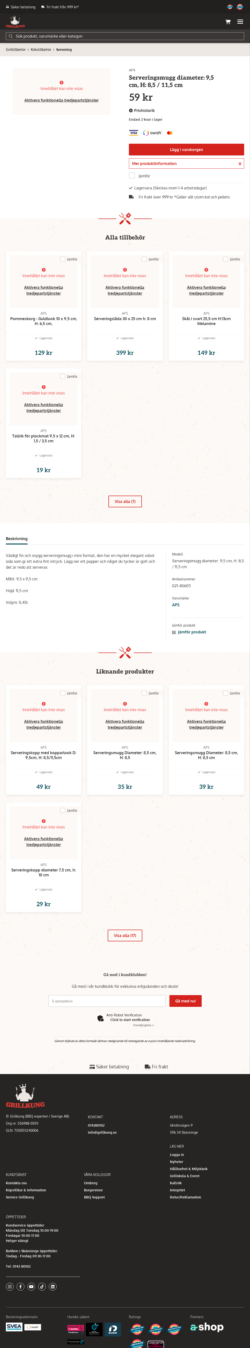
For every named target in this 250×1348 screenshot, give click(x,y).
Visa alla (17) (125, 935)
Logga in (177, 1154)
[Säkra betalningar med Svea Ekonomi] (14, 1327)
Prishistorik (142, 110)
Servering (64, 49)
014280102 (96, 1125)
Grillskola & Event (184, 1176)
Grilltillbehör (16, 49)
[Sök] (125, 36)
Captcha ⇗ (143, 1025)
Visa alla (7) (125, 501)
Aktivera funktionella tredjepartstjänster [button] (61, 100)
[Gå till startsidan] (15, 22)
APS (175, 604)
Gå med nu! (185, 1001)
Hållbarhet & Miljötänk (189, 1169)
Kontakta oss (16, 1183)
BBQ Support (94, 1197)
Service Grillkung (20, 1197)
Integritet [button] (177, 1190)
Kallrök (176, 1183)
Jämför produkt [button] (189, 632)
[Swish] (32, 1327)
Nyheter (176, 1162)
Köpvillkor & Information (26, 1190)
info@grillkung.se (102, 1132)
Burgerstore (93, 1190)
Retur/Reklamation (185, 1197)
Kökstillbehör (41, 49)
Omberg (90, 1183)
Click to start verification (130, 1020)
